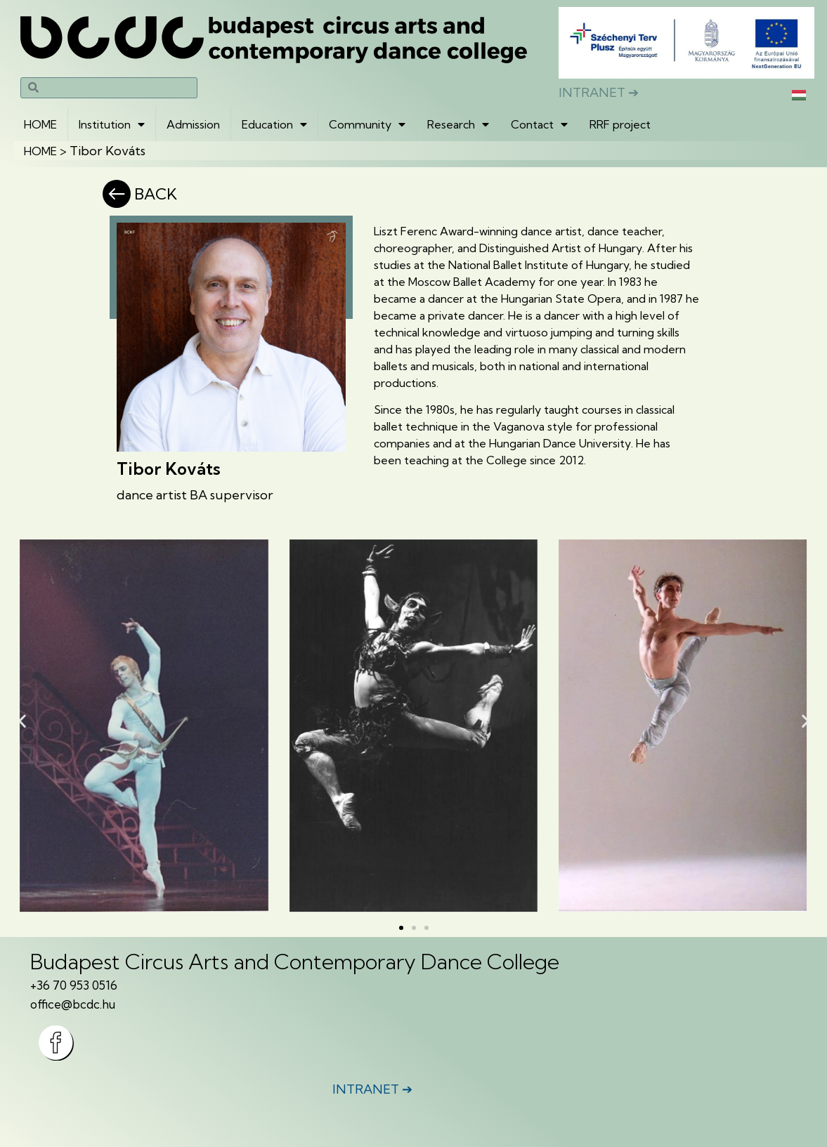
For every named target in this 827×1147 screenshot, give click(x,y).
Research (458, 124)
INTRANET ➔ (599, 92)
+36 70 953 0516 (73, 985)
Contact (539, 124)
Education (274, 124)
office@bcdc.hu (72, 1004)
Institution (112, 124)
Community (367, 124)
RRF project (620, 124)
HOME (40, 124)
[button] (22, 720)
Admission (193, 124)
